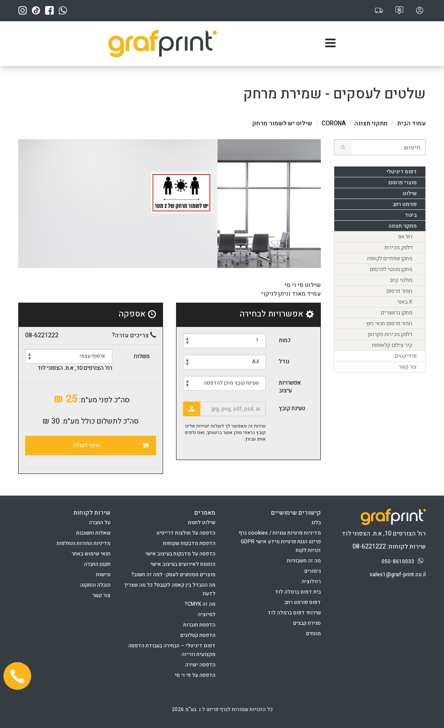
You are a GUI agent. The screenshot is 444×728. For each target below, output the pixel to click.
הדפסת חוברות (199, 625)
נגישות (103, 574)
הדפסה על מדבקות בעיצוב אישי (180, 554)
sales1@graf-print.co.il (397, 574)
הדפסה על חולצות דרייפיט (186, 533)
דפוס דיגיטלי (401, 172)
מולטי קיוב (401, 280)
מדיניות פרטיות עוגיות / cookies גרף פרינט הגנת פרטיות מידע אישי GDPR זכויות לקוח (280, 541)
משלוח (142, 356)
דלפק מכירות (398, 247)
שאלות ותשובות (93, 533)
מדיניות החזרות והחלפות (84, 543)
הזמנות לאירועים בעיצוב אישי (182, 564)
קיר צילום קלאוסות (392, 345)
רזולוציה (311, 581)
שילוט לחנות (201, 522)
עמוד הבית (411, 123)
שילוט (410, 193)
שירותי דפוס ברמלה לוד (294, 613)
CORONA (334, 123)
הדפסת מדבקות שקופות (189, 543)
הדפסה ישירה (200, 665)
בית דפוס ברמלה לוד (298, 592)
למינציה (206, 614)
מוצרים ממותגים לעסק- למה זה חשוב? (173, 574)
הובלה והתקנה (95, 585)
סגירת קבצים (307, 623)
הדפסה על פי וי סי (195, 675)
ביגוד (411, 215)
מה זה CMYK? (200, 604)
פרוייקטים (406, 356)
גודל (284, 361)
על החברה (100, 522)
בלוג (316, 522)
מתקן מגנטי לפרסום (391, 269)
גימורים (312, 571)
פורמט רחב (404, 204)
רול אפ (405, 237)
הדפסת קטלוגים (197, 635)
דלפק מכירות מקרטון (390, 334)
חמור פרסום (399, 291)
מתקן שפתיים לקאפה (389, 258)
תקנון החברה (97, 564)
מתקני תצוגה (371, 123)
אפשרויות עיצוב (290, 387)
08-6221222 (42, 335)
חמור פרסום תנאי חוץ (389, 323)
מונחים (313, 633)
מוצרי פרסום (402, 182)
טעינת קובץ (292, 408)
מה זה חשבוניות (304, 561)
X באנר (404, 302)
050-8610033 (404, 561)
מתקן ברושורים (396, 313)
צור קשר (408, 367)
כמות (285, 340)
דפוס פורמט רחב (302, 602)
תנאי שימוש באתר (91, 554)
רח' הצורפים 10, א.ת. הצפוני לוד (74, 368)
